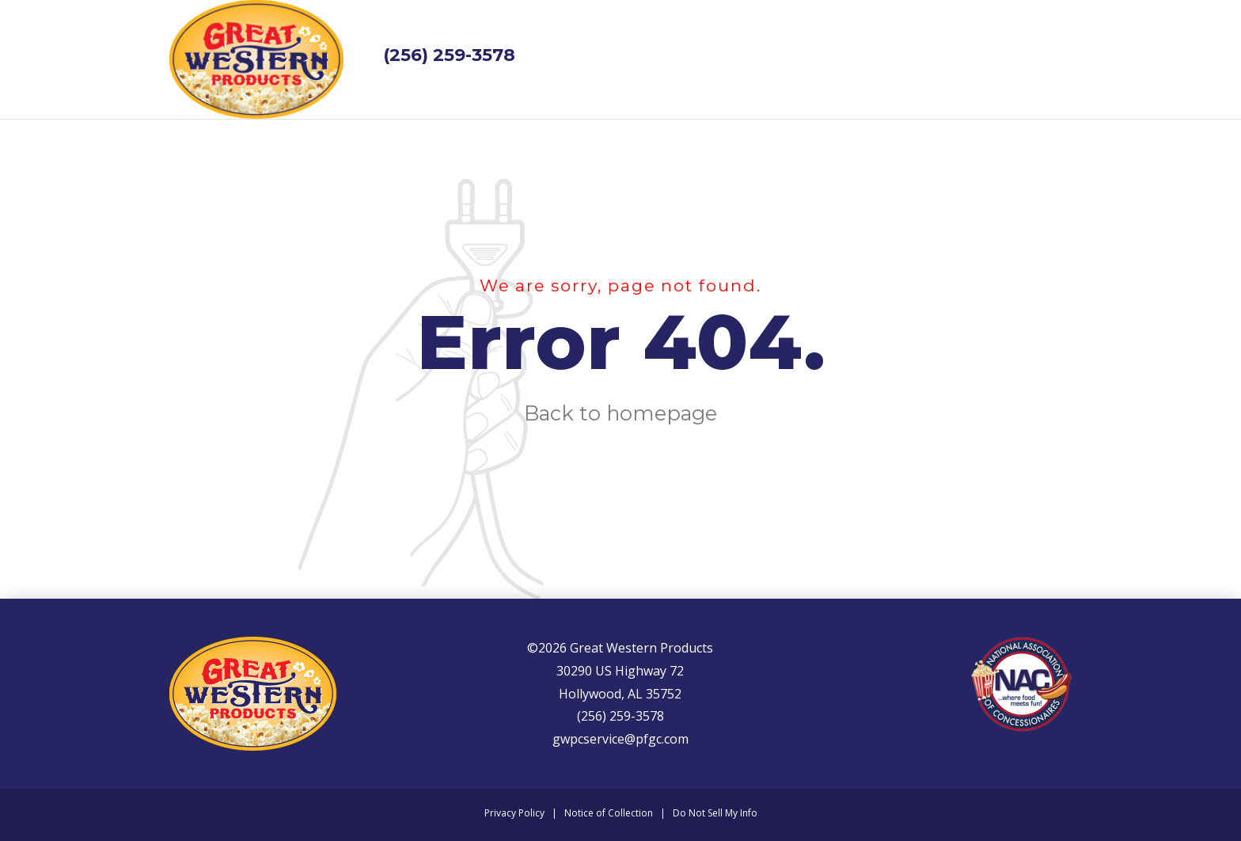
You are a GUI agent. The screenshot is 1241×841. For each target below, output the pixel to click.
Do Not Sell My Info (715, 813)
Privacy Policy (514, 813)
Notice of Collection (608, 813)
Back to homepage (620, 413)
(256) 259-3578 (449, 55)
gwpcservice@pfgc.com (620, 739)
